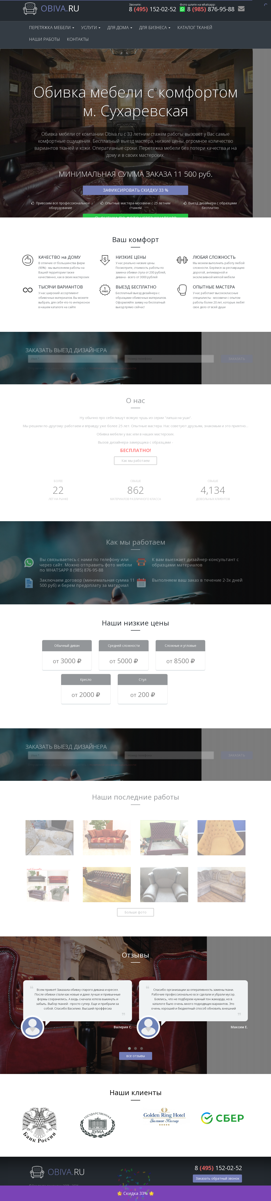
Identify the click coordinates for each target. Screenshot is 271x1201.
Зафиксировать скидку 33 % (135, 190)
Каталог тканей (194, 27)
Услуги (90, 27)
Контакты (78, 39)
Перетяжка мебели (51, 27)
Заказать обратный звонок (217, 1178)
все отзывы (135, 1056)
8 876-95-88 (207, 10)
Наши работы (44, 39)
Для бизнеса (154, 27)
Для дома (119, 27)
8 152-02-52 (152, 10)
